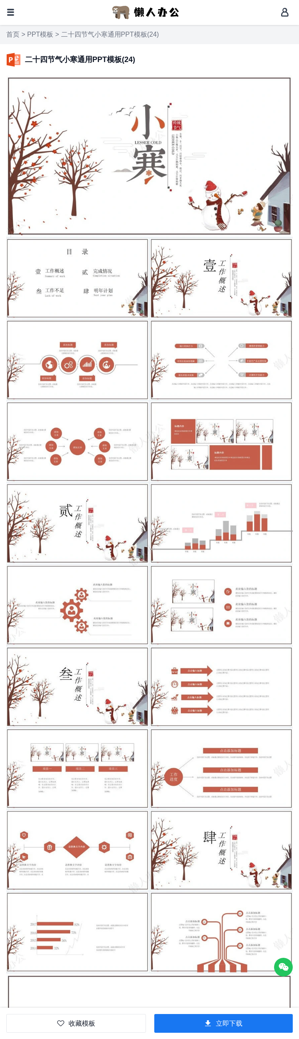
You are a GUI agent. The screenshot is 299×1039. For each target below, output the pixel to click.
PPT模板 (40, 34)
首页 (13, 34)
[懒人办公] (145, 11)
